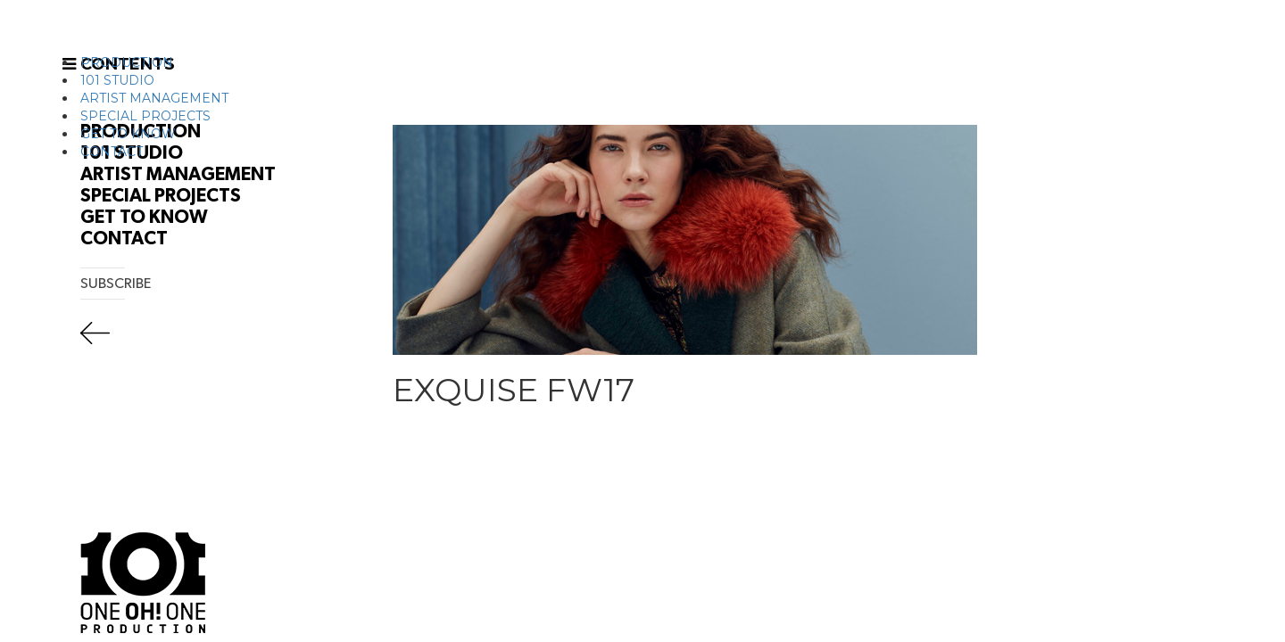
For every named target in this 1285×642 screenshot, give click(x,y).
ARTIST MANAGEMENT (154, 98)
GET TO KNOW (128, 134)
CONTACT (111, 152)
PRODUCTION (126, 62)
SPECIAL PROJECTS (145, 116)
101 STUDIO (117, 80)
